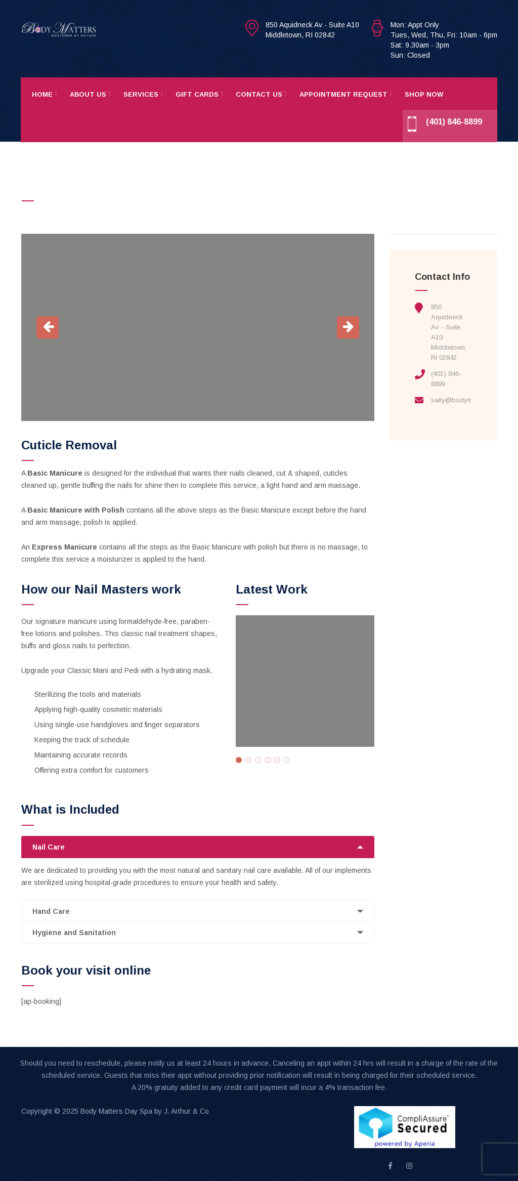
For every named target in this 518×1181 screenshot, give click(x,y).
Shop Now (424, 94)
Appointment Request (343, 94)
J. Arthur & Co (186, 1111)
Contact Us (259, 94)
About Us (88, 94)
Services (140, 94)
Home (42, 94)
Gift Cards (197, 94)
